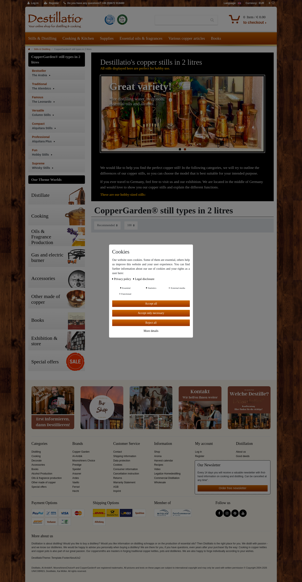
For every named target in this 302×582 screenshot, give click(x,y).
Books (216, 38)
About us (241, 451)
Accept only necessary (151, 313)
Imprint (117, 491)
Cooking (36, 456)
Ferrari (76, 486)
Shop (157, 451)
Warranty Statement (124, 482)
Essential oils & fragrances (141, 38)
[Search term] (181, 20)
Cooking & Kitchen (78, 38)
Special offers (39, 486)
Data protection (121, 460)
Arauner (76, 473)
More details (151, 330)
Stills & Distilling (42, 38)
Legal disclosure (143, 279)
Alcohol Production (41, 473)
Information (163, 444)
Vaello (75, 482)
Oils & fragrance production (46, 478)
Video (157, 469)
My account (204, 444)
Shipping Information (124, 456)
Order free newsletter (232, 488)
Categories (39, 444)
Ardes (75, 478)
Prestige (77, 464)
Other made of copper (43, 482)
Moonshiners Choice (83, 460)
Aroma (157, 456)
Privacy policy (122, 279)
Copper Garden (81, 451)
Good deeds (243, 456)
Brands (77, 444)
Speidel (76, 469)
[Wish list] (271, 3)
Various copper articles (186, 38)
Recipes (158, 464)
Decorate (36, 460)
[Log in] (33, 3)
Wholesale (160, 482)
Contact (117, 451)
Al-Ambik (77, 456)
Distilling (36, 451)
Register (199, 456)
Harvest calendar (163, 460)
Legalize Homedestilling (167, 473)
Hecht (75, 491)
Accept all (151, 303)
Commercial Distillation (167, 478)
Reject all (150, 322)
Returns (117, 478)
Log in (198, 451)
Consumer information (125, 469)
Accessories (38, 464)
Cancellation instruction (126, 473)
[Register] (51, 3)
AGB (115, 486)
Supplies (106, 38)
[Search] (212, 20)
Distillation (244, 444)
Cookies (117, 464)
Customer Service (126, 444)
